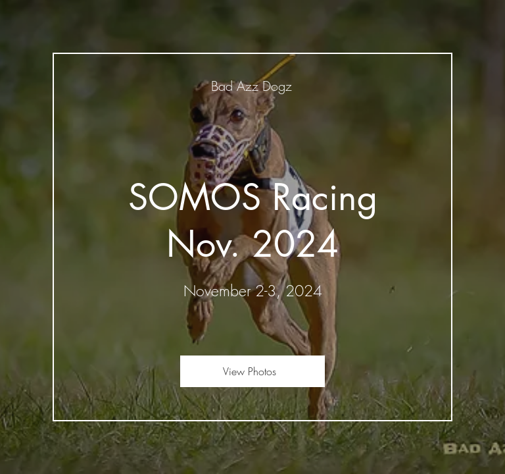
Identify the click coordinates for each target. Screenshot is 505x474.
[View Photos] (252, 371)
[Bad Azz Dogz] (252, 86)
